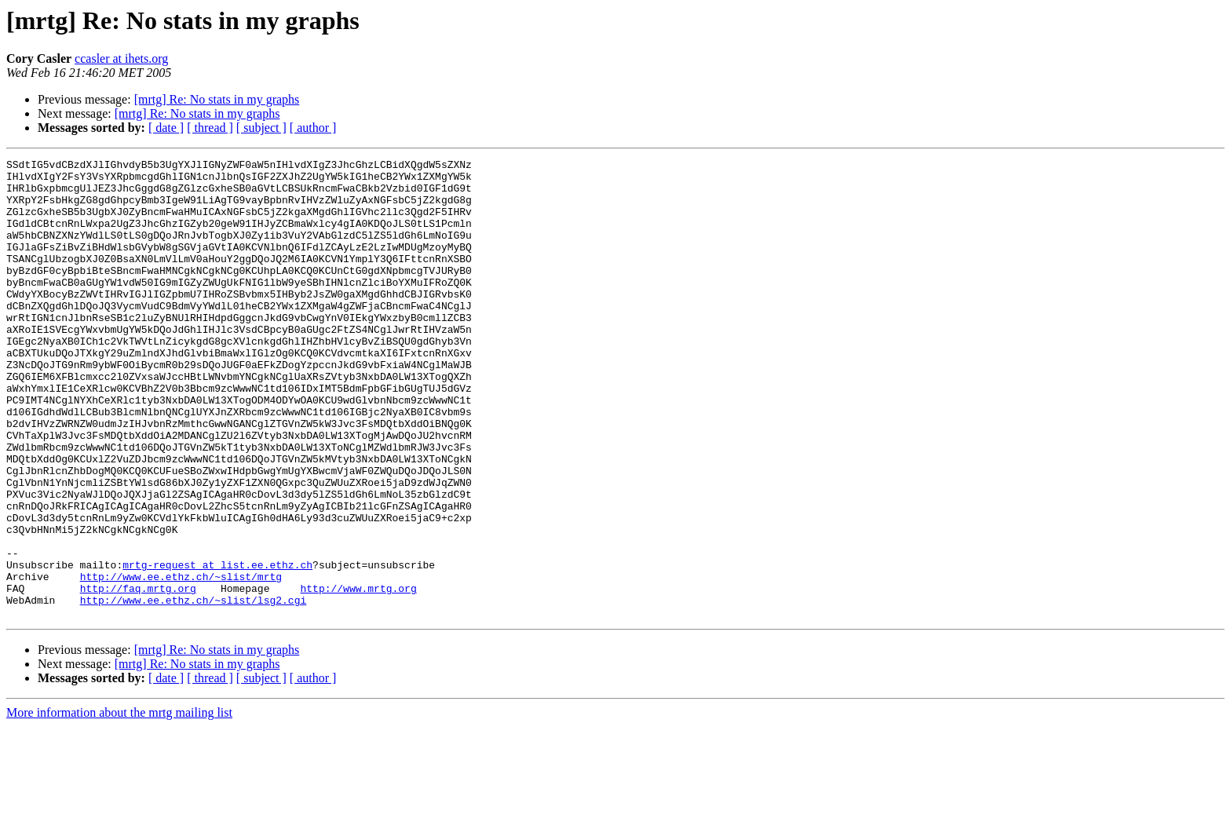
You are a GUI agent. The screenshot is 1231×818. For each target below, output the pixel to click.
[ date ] (166, 127)
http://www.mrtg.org (358, 675)
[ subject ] (261, 127)
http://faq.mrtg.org (138, 675)
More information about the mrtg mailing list (119, 804)
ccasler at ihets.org (121, 58)
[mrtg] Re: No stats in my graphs (217, 99)
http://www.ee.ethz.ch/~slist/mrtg (181, 661)
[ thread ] (210, 127)
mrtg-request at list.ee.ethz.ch (217, 647)
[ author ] (313, 127)
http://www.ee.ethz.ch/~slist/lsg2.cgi (193, 689)
